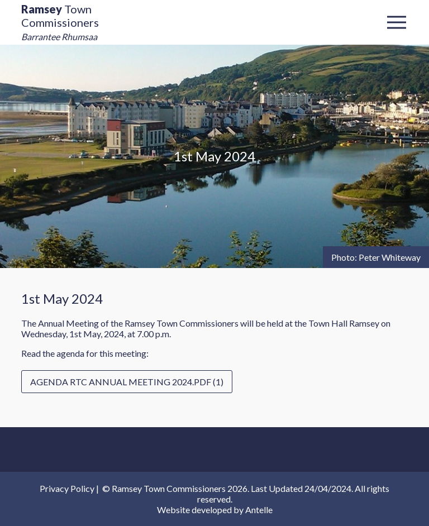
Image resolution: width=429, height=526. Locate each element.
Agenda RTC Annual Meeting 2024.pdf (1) (126, 381)
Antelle (259, 509)
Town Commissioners (60, 22)
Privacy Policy (67, 488)
